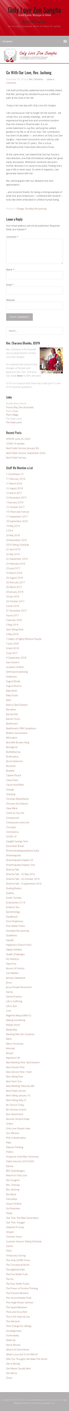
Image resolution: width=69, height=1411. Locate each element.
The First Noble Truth (17, 1274)
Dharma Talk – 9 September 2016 (23, 883)
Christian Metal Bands (17, 798)
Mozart (9, 1053)
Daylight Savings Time (17, 841)
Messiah (10, 1048)
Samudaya (11, 1198)
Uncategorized (13, 1330)
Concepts (11, 827)
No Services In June (16, 1109)
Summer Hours (14, 1236)
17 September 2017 (17, 516)
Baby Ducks (12, 695)
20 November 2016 (16, 540)
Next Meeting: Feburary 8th (20, 1085)
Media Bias (11, 1029)
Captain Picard (13, 775)
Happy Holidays (14, 949)
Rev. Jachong (12, 1189)
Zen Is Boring (13, 1363)
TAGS (9, 1250)
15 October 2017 (15, 507)
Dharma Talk (12, 869)
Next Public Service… (17, 457)
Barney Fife (12, 714)
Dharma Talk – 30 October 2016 (23, 878)
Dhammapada (13, 855)
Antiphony (11, 676)
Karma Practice (14, 996)
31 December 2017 (16, 610)
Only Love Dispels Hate (18, 1128)
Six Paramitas (13, 1208)
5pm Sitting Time (14, 629)
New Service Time (15, 1067)
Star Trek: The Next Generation (22, 1217)
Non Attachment (14, 1114)
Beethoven (12, 723)
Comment (12, 236)
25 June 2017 (13, 568)
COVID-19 (11, 836)
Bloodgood (11, 747)
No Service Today (15, 1104)
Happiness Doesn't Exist (18, 944)
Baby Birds (11, 690)
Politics (9, 1151)
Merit (9, 1038)
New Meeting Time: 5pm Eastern (23, 1062)
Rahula (9, 1166)
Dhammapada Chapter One (20, 864)
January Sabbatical (15, 977)
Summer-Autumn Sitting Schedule (24, 1241)
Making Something (15, 1020)
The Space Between (16, 1307)
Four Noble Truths (15, 925)
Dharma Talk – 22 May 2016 (20, 874)
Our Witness (12, 1133)
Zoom (9, 1377)
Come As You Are (15, 812)
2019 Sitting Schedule (17, 544)
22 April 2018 (13, 549)
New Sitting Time (14, 1076)
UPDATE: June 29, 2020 (18, 438)
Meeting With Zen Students (20, 1034)
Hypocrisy (11, 963)
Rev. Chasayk (13, 1184)
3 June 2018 (12, 605)
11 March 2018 (14, 483)
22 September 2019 (17, 558)
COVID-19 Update (15, 443)
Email (9, 284)
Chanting (10, 794)
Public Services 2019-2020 (20, 1161)
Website (10, 300)
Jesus (9, 982)
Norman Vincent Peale (17, 1118)
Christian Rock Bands (17, 803)
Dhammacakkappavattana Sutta (22, 850)
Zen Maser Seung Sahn (18, 1368)
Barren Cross (13, 718)
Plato (8, 1142)
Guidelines (11, 935)
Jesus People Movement (19, 987)
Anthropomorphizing (17, 671)
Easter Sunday (13, 897)
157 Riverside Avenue (17, 511)
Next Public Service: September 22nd (25, 452)
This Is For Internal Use (18, 1316)
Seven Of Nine (13, 1203)
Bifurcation (11, 737)
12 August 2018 (14, 488)
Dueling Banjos (13, 888)
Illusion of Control (15, 968)
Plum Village (12, 414)
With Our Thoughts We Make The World (26, 1358)
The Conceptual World (17, 1264)
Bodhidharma (13, 751)
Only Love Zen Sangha (34, 9)
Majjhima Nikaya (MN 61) (18, 1015)
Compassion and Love (17, 822)
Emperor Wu (12, 907)
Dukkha (10, 893)
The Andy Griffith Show (18, 1260)
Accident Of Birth (15, 667)
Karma (9, 991)
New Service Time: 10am (19, 1071)
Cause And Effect (15, 784)
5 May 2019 (12, 624)
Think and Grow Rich (16, 1311)
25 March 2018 (14, 572)
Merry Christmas (14, 1043)
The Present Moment (17, 1293)
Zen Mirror (11, 1373)
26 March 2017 (14, 587)
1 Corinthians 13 (14, 474)
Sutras (9, 1246)
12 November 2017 (16, 497)
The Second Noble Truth (18, 1297)
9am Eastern (12, 662)
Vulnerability (12, 1335)
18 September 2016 (17, 521)
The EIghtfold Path (15, 1269)
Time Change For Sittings (19, 1325)
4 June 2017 (12, 615)
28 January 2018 (14, 591)
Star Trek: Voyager (15, 1222)
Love (8, 1010)
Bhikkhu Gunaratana (16, 732)
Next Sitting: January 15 (18, 1095)
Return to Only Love (16, 1175)
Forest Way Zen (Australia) (20, 407)
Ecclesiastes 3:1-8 (15, 902)
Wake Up (10, 1340)
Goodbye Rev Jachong (35, 208)
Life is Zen (11, 1006)
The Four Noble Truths (17, 1283)
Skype (9, 1213)
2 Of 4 (9, 530)
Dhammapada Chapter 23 (19, 860)
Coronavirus (12, 831)
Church (17, 1403)
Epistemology (13, 911)
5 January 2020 (14, 620)
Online (9, 1123)
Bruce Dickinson (14, 761)
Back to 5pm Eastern (17, 704)
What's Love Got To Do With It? (22, 1354)
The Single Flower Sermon (19, 1302)
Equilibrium (12, 916)
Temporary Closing (15, 1255)
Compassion (12, 817)
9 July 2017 (12, 653)
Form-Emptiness (14, 921)
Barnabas (11, 709)
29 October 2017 (15, 601)
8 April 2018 (12, 648)
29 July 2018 (12, 596)
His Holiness (12, 958)
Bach (8, 699)
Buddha (10, 770)
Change (20, 208)
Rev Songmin (13, 1180)
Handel (9, 940)
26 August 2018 (14, 577)
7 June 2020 (12, 643)
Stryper (10, 1231)
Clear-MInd (11, 808)
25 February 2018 (15, 563)
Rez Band (11, 1194)
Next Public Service (16, 1090)
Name (10, 269)
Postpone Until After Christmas (22, 1156)
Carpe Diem (12, 780)
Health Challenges (15, 954)
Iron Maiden (12, 972)
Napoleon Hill (13, 1057)
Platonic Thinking (14, 1147)
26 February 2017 (15, 582)
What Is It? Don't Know (17, 1349)
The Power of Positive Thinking (22, 1288)
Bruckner (11, 765)
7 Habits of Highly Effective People (23, 638)
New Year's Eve (14, 1081)
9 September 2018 (16, 657)
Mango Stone (13, 1024)
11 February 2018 (15, 478)
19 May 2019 (13, 525)
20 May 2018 (13, 535)
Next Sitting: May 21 (16, 1100)
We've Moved (13, 1344)
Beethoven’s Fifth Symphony (21, 728)
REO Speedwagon (15, 1170)
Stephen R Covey (15, 1227)
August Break (13, 681)
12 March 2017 (14, 492)
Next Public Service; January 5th (22, 448)
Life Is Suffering (14, 1001)
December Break (15, 845)
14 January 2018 (14, 502)
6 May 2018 (12, 634)
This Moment (13, 1321)
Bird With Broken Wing (17, 742)
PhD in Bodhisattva (16, 1137)
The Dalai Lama (14, 422)
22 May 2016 (13, 554)
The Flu (9, 1279)
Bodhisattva (12, 756)
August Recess (14, 685)
